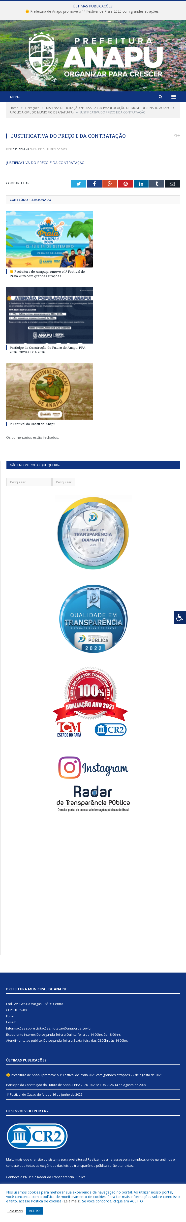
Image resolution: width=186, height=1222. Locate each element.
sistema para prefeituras (67, 1159)
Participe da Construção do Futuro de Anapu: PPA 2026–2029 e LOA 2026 (60, 1085)
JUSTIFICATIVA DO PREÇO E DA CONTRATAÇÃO (45, 162)
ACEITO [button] (34, 1210)
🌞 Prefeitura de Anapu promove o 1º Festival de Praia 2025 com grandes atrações (92, 11)
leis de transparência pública (85, 1165)
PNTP (27, 1177)
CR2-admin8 (21, 149)
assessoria (121, 1159)
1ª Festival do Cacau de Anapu (32, 424)
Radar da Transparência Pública (61, 1177)
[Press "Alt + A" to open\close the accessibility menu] (180, 617)
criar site (36, 1159)
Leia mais (71, 1200)
